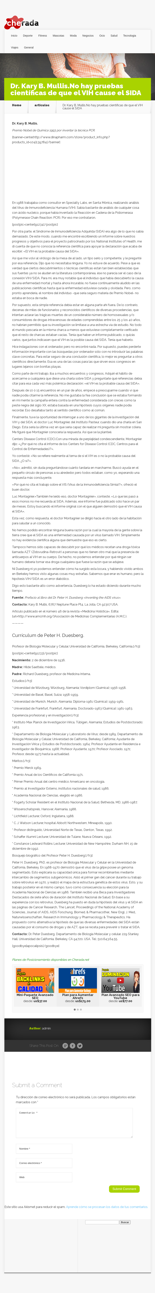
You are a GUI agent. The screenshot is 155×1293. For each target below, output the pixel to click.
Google (65, 1046)
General (29, 47)
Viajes (14, 47)
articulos (41, 105)
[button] (74, 1010)
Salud (114, 35)
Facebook (72, 1046)
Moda (73, 35)
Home (16, 105)
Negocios (87, 35)
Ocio (102, 35)
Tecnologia (129, 35)
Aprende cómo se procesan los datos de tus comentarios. (107, 1211)
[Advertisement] (78, 173)
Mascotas (58, 35)
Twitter (80, 1046)
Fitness (42, 35)
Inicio (14, 35)
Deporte (28, 35)
